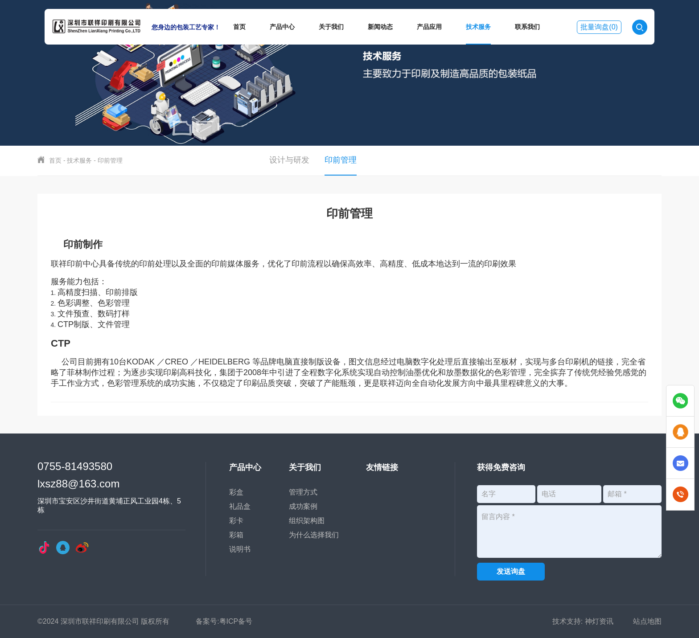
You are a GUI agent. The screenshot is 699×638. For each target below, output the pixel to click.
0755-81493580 (74, 466)
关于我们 (331, 26)
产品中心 (282, 26)
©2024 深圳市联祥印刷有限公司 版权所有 (103, 621)
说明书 (240, 549)
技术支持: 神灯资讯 (582, 621)
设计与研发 (289, 159)
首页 (239, 26)
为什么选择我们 (314, 535)
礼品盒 (240, 506)
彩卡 (236, 520)
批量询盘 (599, 27)
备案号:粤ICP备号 (224, 621)
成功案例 (303, 506)
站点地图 (647, 621)
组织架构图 (307, 520)
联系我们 (527, 26)
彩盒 (236, 492)
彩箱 (236, 535)
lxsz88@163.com (78, 484)
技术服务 (478, 26)
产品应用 (429, 26)
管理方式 (303, 492)
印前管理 (110, 160)
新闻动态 (380, 26)
